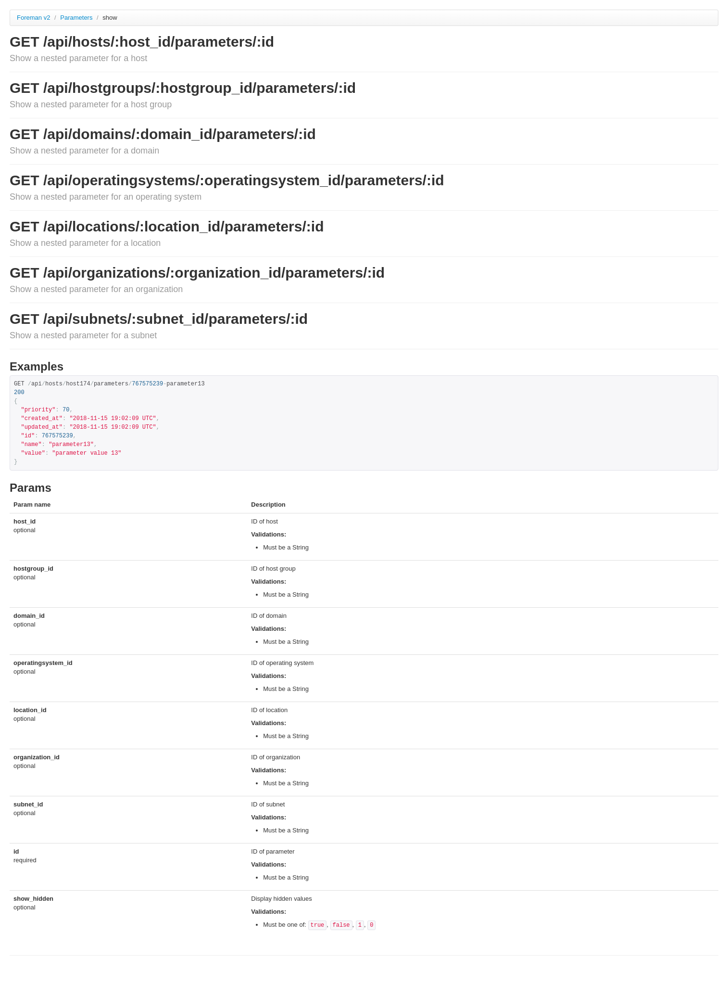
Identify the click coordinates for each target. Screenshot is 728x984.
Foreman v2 (33, 17)
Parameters (77, 17)
